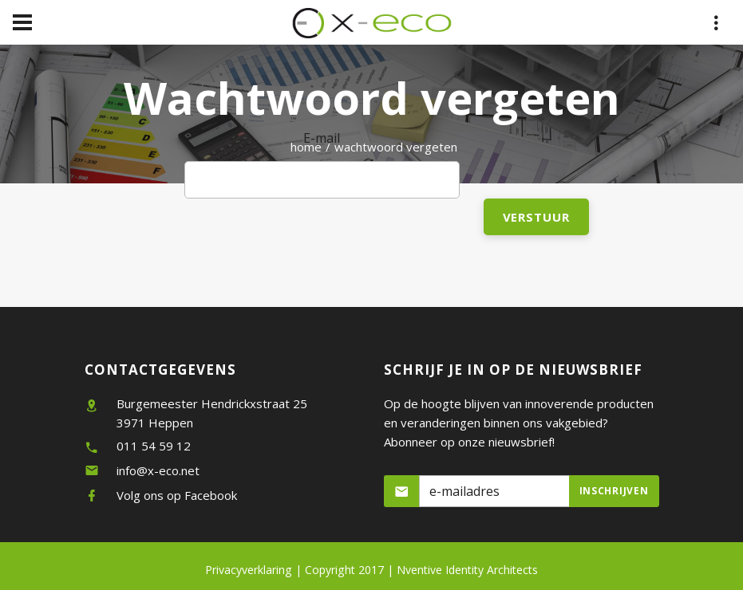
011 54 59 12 (154, 446)
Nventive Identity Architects (467, 569)
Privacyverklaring (248, 569)
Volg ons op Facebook (177, 495)
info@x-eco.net (158, 470)
